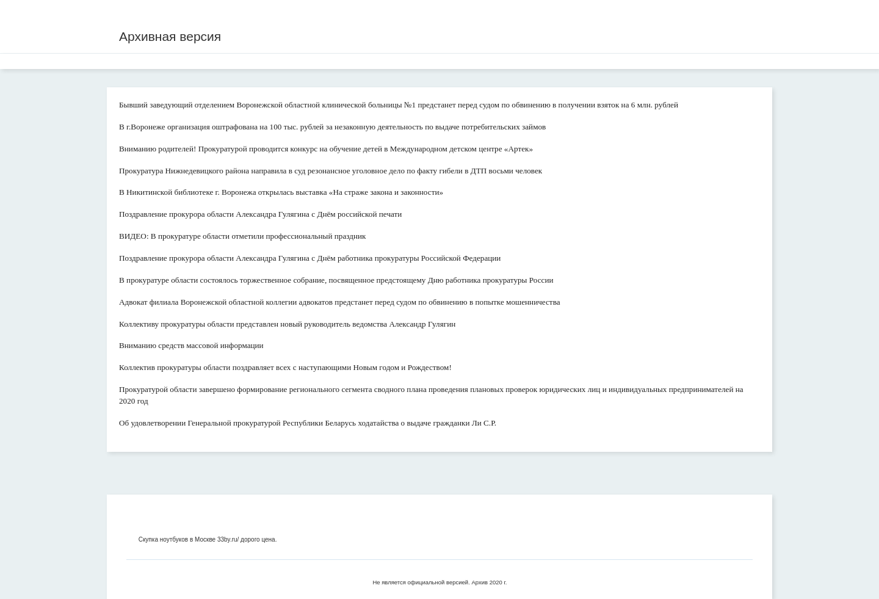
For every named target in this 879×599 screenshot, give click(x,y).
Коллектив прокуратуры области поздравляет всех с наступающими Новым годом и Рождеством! (285, 367)
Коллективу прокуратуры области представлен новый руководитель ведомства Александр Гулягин (287, 324)
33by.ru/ (228, 539)
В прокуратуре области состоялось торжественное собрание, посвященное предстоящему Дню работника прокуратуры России (336, 280)
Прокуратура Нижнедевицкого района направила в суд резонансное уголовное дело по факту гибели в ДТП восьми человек (330, 170)
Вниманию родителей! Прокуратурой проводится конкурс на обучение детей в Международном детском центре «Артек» (326, 148)
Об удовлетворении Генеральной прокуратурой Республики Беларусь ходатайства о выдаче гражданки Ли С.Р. (307, 422)
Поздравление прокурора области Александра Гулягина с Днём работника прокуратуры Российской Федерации (310, 258)
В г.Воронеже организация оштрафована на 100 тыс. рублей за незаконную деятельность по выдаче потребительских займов (332, 126)
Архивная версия (170, 36)
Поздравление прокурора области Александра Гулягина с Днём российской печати (260, 214)
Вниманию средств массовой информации (191, 345)
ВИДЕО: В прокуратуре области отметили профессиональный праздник (242, 236)
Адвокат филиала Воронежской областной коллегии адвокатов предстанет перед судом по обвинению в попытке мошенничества (339, 302)
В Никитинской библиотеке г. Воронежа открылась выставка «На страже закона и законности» (281, 192)
